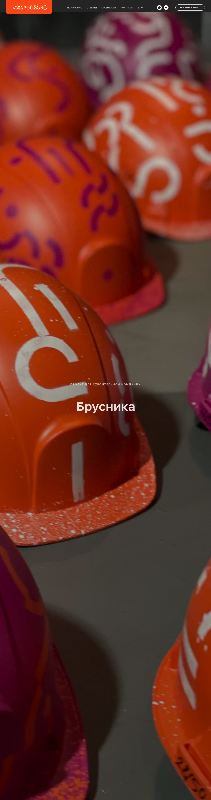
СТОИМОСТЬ (108, 7)
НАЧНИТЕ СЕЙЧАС (190, 7)
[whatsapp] (159, 7)
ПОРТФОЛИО (74, 7)
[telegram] (166, 7)
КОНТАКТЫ (126, 7)
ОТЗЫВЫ (92, 7)
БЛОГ (141, 7)
